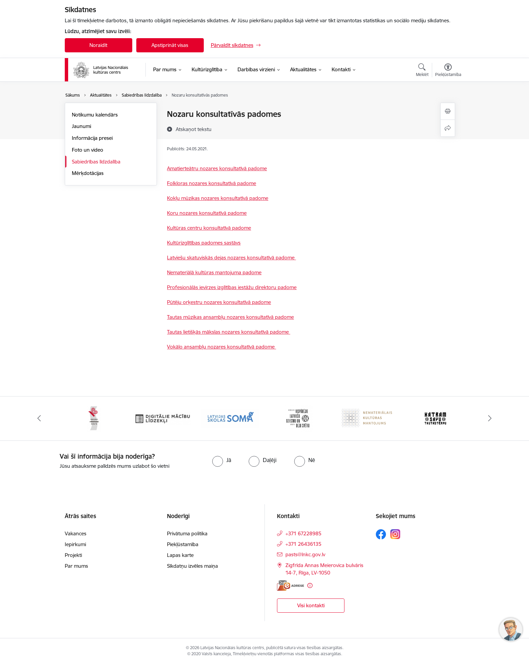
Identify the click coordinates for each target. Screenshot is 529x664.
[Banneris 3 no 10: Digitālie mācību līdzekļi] (162, 418)
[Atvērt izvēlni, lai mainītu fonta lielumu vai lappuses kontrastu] (448, 71)
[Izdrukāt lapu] (448, 111)
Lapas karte (180, 555)
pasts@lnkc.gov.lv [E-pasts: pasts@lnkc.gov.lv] (305, 554)
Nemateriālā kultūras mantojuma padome (214, 272)
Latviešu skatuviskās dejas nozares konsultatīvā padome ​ (231, 257)
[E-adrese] (290, 585)
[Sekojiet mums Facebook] (381, 534)
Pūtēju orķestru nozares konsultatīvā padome (219, 302)
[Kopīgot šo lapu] (448, 128)
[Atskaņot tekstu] (194, 129)
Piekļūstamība (182, 544)
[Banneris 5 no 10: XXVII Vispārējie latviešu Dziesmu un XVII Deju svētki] (299, 418)
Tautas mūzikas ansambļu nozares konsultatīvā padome (230, 317)
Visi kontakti (311, 605)
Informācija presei (92, 138)
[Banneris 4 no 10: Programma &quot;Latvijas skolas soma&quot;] (230, 418)
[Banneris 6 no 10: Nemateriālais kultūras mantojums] (367, 418)
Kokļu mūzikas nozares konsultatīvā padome (217, 198)
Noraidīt (98, 45)
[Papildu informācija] (309, 585)
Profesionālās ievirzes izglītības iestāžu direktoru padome (232, 287)
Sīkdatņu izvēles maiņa (192, 566)
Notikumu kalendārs (95, 114)
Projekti (73, 555)
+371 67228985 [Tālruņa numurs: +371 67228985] (303, 533)
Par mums (76, 566)
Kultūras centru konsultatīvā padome (209, 228)
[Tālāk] (490, 418)
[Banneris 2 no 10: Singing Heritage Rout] (94, 418)
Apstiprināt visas (169, 45)
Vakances (75, 533)
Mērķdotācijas (88, 173)
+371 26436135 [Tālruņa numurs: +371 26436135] (303, 544)
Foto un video (87, 150)
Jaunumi (81, 126)
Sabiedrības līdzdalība (96, 161)
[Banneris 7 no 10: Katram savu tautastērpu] (435, 418)
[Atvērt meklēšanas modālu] (422, 71)
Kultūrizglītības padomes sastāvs (204, 242)
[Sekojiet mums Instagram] (395, 534)
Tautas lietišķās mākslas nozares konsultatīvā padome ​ (228, 332)
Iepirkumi (75, 544)
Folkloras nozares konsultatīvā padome (211, 183)
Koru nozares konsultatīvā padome (207, 213)
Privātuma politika (187, 533)
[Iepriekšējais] (39, 418)
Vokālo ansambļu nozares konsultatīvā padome (221, 346)
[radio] (221, 460)
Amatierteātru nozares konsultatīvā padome (217, 168)
